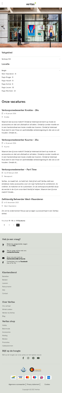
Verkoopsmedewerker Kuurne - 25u (20, 140)
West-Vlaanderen (9, 74)
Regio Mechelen (9, 91)
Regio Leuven (8, 87)
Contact (5, 293)
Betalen (5, 280)
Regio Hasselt (8, 81)
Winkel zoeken (7, 309)
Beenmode (6, 329)
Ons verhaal (6, 306)
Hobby (4, 325)
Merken (5, 339)
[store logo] (31, 3)
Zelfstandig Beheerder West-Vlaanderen (22, 199)
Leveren (5, 283)
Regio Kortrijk (8, 84)
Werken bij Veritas (8, 313)
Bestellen (5, 276)
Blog (3, 316)
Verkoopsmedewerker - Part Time (19, 169)
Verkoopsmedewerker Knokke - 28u (20, 110)
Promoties (5, 342)
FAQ (3, 290)
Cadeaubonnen (7, 346)
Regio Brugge (8, 77)
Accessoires (6, 332)
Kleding (4, 335)
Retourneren (6, 287)
